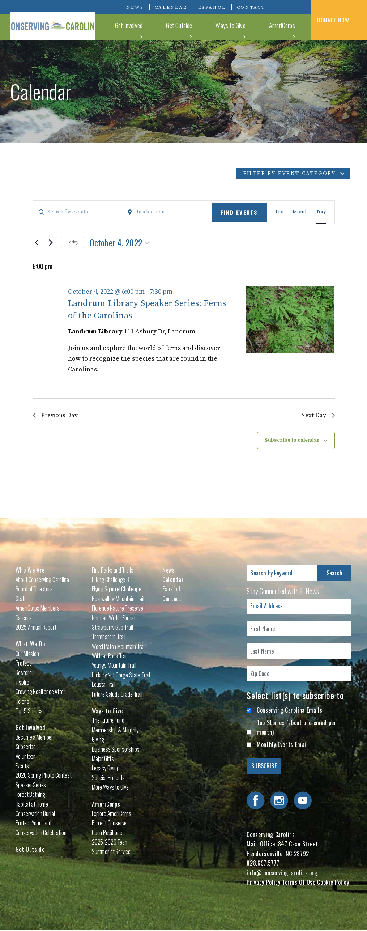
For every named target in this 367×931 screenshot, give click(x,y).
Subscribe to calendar (292, 440)
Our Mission (27, 654)
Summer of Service (111, 852)
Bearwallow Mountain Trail (118, 599)
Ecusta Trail (103, 685)
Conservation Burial (35, 813)
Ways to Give (247, 26)
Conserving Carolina (64, 20)
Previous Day (56, 415)
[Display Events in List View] (280, 212)
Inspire (22, 682)
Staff (21, 599)
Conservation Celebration (41, 833)
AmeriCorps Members (38, 608)
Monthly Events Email (282, 745)
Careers (24, 618)
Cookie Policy (333, 883)
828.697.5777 (263, 863)
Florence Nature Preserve (117, 608)
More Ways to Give (110, 787)
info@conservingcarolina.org (282, 873)
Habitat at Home (32, 804)
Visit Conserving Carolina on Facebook (280, 7)
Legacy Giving (106, 768)
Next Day (317, 415)
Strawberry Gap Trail (112, 627)
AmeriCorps (286, 26)
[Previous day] (37, 242)
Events (22, 766)
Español (212, 7)
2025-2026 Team (110, 842)
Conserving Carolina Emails (290, 710)
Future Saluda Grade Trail (117, 694)
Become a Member (35, 737)
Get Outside (209, 26)
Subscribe (26, 747)
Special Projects (108, 778)
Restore (24, 673)
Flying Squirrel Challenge (116, 589)
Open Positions (107, 833)
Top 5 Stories (29, 711)
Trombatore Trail (108, 637)
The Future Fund (108, 721)
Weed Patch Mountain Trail (119, 646)
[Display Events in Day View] (321, 212)
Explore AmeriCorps (111, 813)
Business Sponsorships (116, 749)
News (135, 7)
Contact (251, 7)
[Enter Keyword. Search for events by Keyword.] (77, 212)
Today (72, 242)
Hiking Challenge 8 (110, 579)
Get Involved (170, 26)
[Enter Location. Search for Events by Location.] (167, 212)
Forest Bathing (31, 795)
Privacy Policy (263, 883)
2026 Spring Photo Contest (44, 775)
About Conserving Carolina (42, 579)
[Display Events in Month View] (300, 212)
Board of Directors (34, 589)
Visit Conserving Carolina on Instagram (291, 7)
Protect (23, 663)
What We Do (132, 26)
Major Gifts (103, 759)
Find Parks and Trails (112, 570)
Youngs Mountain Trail (114, 666)
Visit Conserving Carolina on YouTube (302, 7)
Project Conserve (109, 823)
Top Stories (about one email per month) (296, 728)
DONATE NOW (339, 20)
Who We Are (30, 570)
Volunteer (25, 756)
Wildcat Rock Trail (110, 656)
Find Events (239, 212)
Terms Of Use (299, 883)
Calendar (171, 7)
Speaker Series (31, 785)
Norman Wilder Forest (114, 618)
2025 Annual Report (36, 627)
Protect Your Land (33, 823)
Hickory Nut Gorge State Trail (121, 675)
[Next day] (51, 242)
